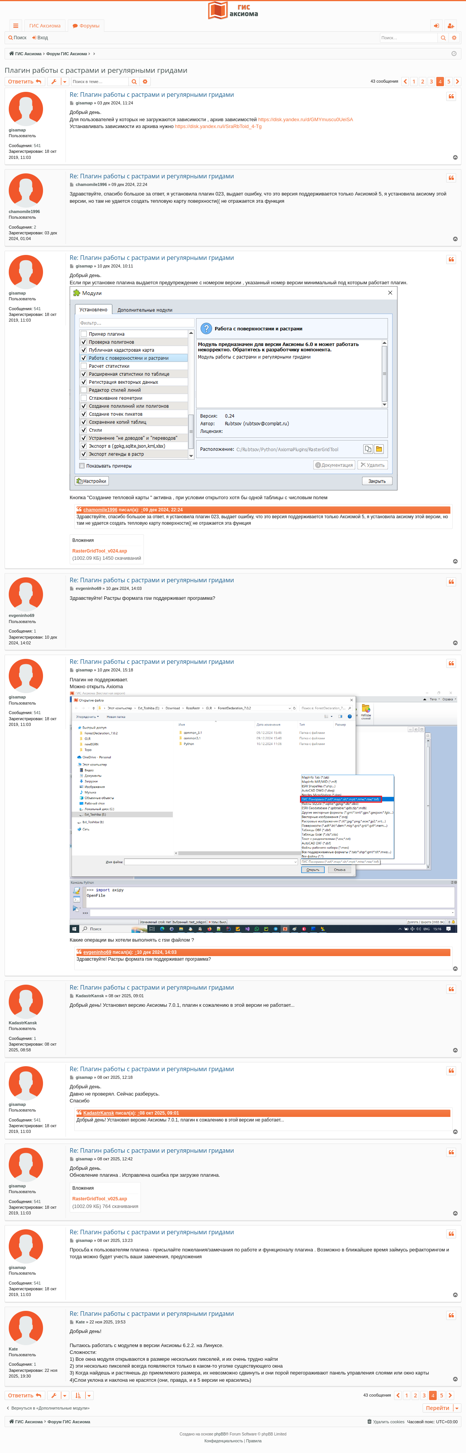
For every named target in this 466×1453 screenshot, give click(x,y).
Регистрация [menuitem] (452, 27)
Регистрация (72, 37)
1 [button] (413, 81)
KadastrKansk (23, 1022)
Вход (43, 37)
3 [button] (431, 81)
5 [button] (448, 81)
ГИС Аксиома (45, 25)
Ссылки (17, 27)
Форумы (89, 25)
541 (37, 145)
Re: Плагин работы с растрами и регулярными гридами (152, 94)
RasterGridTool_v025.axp (99, 1198)
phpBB (220, 1434)
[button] (405, 81)
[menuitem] (385, 1422)
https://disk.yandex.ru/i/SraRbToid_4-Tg (218, 126)
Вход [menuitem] (438, 27)
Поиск (20, 37)
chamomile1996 (24, 211)
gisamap (17, 130)
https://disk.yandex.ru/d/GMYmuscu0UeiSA (305, 119)
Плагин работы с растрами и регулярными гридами (96, 70)
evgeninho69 (21, 615)
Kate (13, 1349)
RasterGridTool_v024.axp (99, 551)
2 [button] (422, 81)
